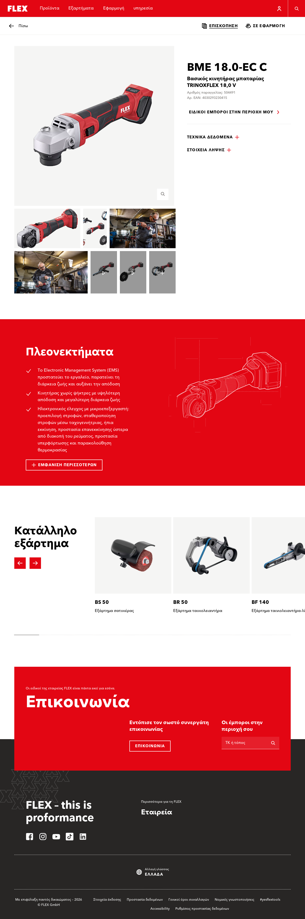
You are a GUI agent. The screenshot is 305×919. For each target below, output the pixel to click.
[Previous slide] (20, 563)
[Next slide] (35, 563)
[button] (213, 137)
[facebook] (29, 836)
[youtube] (56, 836)
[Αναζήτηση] (273, 743)
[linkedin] (83, 836)
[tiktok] (69, 836)
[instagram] (43, 836)
